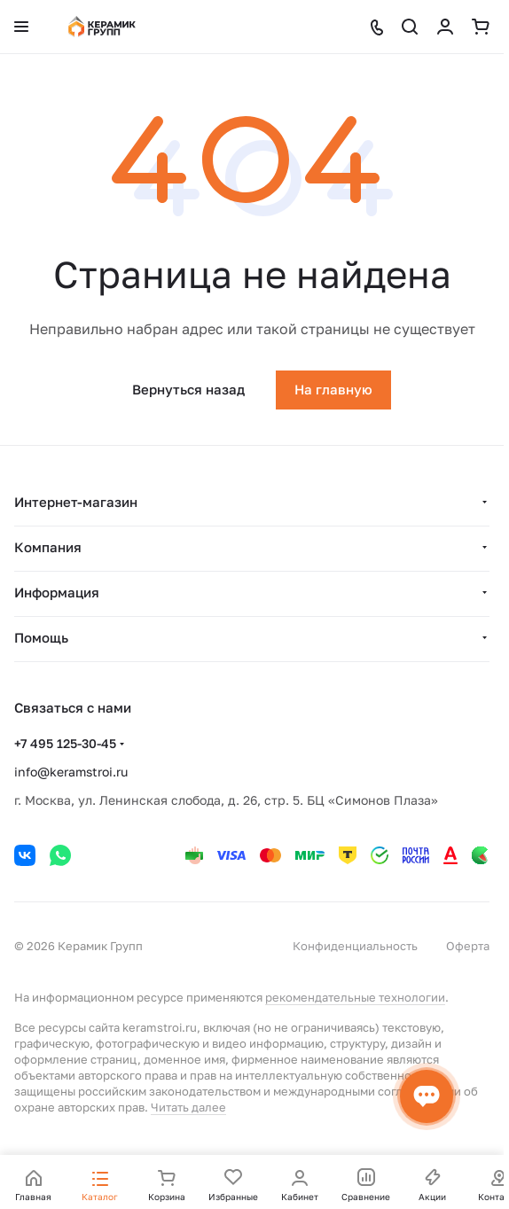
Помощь (41, 637)
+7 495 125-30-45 (65, 743)
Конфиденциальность (355, 946)
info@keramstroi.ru (71, 771)
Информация (56, 592)
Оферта (467, 946)
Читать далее (188, 1107)
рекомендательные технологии (355, 997)
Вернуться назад (188, 389)
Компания (48, 547)
